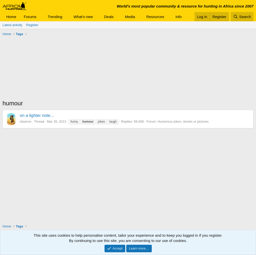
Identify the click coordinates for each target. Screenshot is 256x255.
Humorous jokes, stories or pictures (183, 121)
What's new (83, 17)
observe (25, 121)
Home (11, 17)
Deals (109, 17)
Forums (30, 17)
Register (32, 25)
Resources (155, 17)
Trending (55, 17)
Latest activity (12, 25)
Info (179, 17)
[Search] (242, 16)
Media (130, 17)
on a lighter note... (37, 115)
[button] (40, 16)
